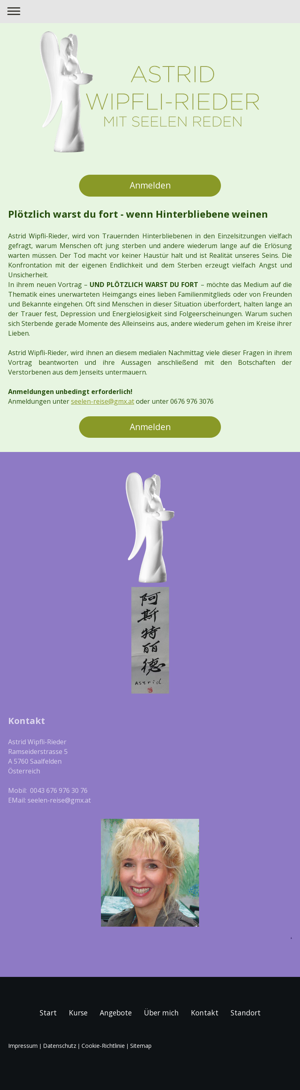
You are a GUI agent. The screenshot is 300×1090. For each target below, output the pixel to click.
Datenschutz (59, 1045)
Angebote (116, 1012)
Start (48, 1012)
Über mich (161, 1012)
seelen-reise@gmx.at (102, 401)
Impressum (23, 1045)
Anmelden (150, 185)
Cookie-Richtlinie (103, 1045)
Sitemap (141, 1045)
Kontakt (205, 1012)
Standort (246, 1012)
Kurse (78, 1012)
